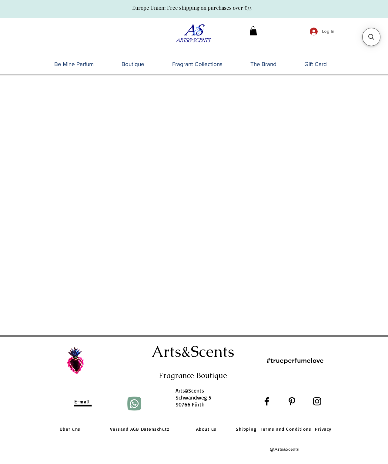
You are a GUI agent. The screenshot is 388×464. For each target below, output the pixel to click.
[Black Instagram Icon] (317, 401)
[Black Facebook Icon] (266, 401)
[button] (253, 30)
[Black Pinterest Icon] (291, 401)
